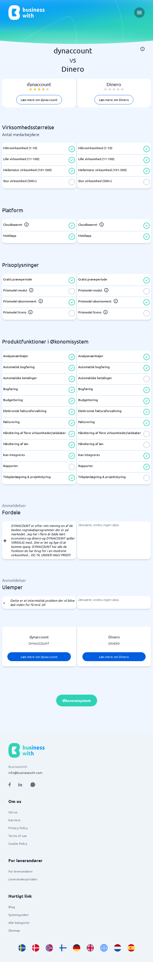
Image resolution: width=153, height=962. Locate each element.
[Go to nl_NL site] (117, 948)
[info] (142, 49)
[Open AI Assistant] (33, 784)
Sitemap (14, 930)
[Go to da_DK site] (35, 948)
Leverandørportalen (22, 879)
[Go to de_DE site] (76, 948)
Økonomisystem (76, 700)
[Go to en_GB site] (90, 948)
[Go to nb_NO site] (49, 948)
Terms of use (17, 836)
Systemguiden (18, 915)
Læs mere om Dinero (114, 100)
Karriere (14, 820)
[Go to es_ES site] (131, 948)
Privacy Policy (18, 828)
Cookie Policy (17, 843)
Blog (11, 907)
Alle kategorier (19, 922)
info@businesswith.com (25, 772)
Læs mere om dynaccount (39, 100)
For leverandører (20, 871)
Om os (12, 812)
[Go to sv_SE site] (22, 948)
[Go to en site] (104, 948)
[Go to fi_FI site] (63, 948)
